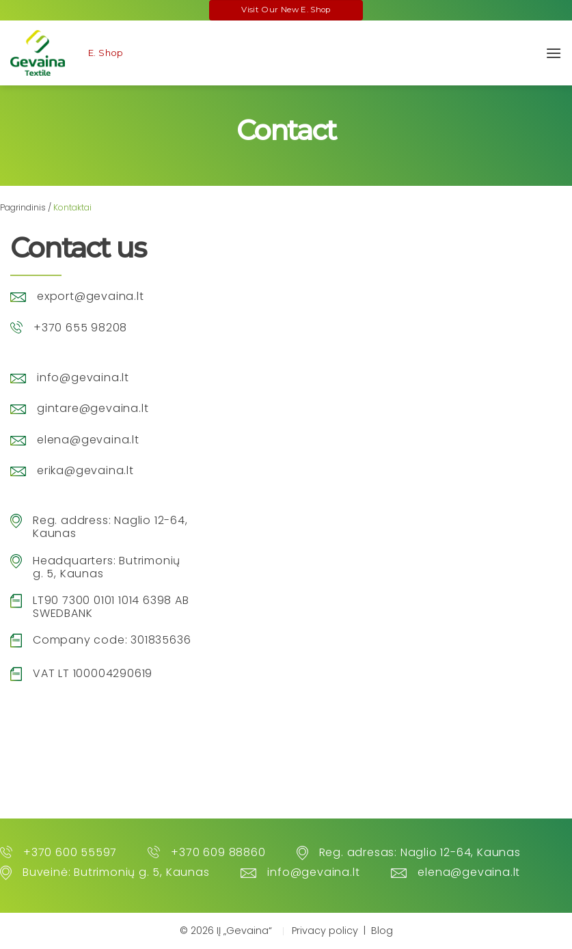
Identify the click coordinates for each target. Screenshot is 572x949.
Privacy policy (325, 930)
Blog (382, 930)
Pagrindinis (23, 207)
